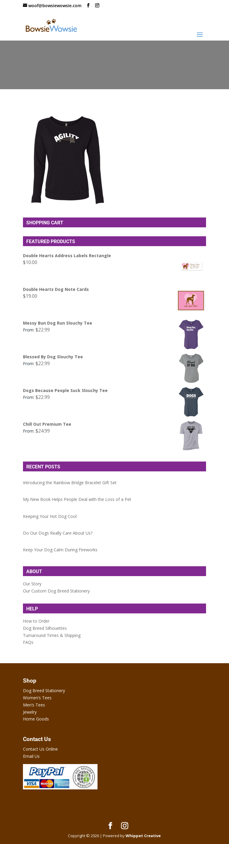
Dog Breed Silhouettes (45, 628)
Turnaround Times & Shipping (52, 635)
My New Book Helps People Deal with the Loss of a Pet (77, 499)
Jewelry (30, 712)
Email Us (31, 756)
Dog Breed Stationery (44, 690)
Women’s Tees (37, 697)
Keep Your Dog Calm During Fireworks (60, 550)
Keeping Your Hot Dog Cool (50, 516)
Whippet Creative (143, 835)
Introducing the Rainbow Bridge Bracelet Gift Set (70, 482)
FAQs (28, 642)
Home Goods (36, 719)
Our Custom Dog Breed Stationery (56, 591)
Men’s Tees (34, 705)
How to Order (36, 621)
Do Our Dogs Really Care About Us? (57, 533)
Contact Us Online (40, 749)
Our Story (32, 584)
